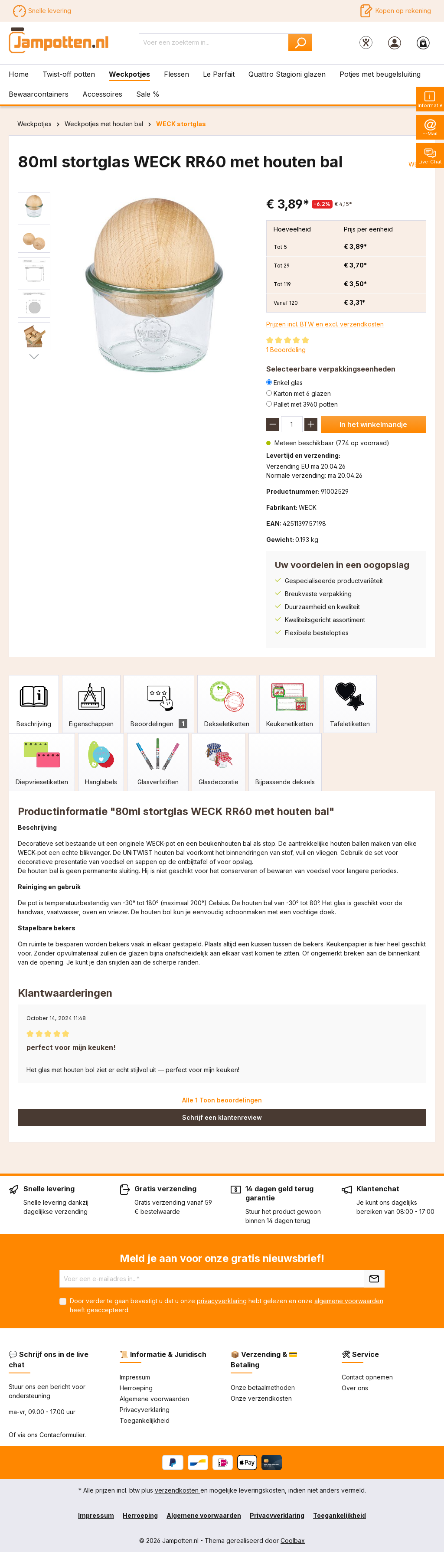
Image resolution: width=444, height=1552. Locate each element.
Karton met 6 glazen (302, 393)
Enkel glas (288, 382)
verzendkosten (177, 1490)
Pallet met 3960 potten (306, 404)
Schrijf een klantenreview (222, 1117)
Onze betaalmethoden (263, 1387)
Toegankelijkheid (145, 1420)
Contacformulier (62, 1434)
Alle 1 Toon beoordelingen (222, 1100)
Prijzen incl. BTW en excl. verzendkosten (325, 324)
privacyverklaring (222, 1300)
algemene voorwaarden (348, 1300)
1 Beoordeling (286, 349)
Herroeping (136, 1388)
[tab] (34, 704)
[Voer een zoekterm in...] (214, 42)
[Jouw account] (394, 42)
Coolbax (293, 1540)
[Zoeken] (300, 42)
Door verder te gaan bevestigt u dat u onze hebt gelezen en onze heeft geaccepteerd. (226, 1305)
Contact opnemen (367, 1377)
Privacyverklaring (145, 1409)
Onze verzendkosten (261, 1398)
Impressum (135, 1377)
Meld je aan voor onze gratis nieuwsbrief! (222, 1258)
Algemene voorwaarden (154, 1398)
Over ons (355, 1388)
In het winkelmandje (373, 424)
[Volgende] (34, 356)
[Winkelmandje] (423, 42)
